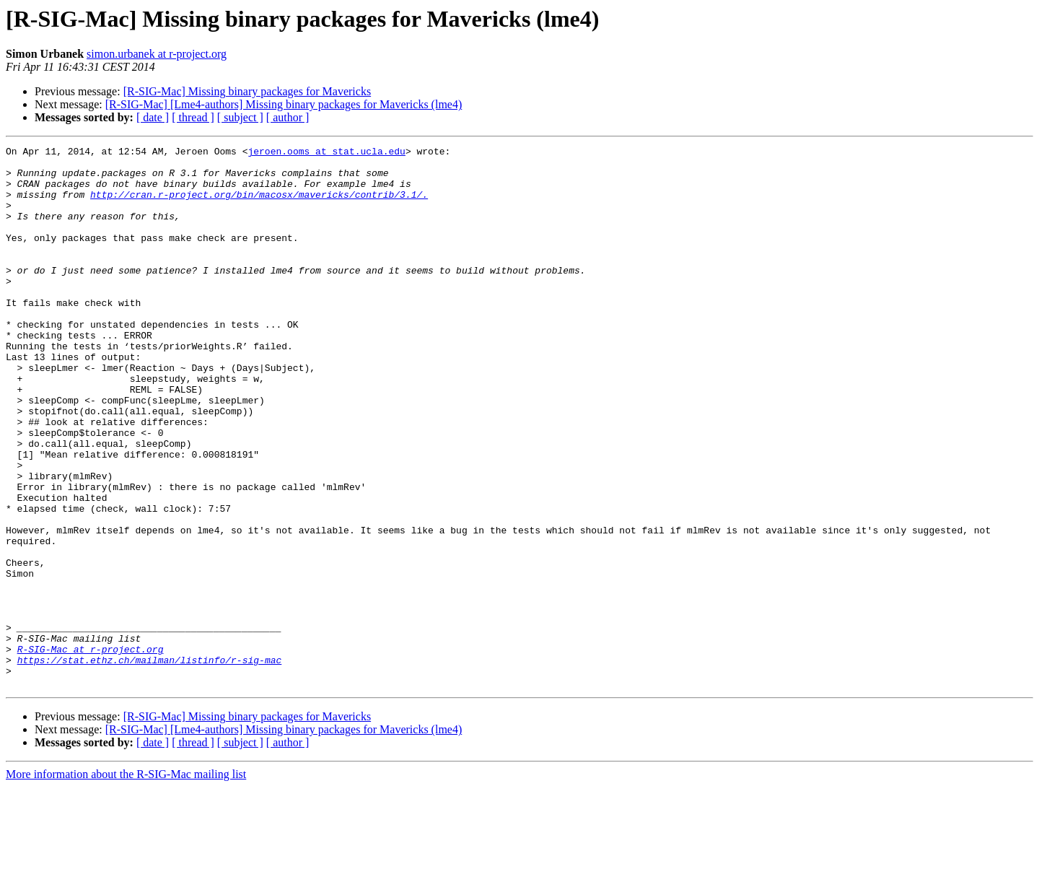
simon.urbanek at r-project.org (157, 54)
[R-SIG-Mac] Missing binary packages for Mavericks (247, 91)
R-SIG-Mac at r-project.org (90, 750)
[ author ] (288, 117)
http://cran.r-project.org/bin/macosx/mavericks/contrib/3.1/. (259, 204)
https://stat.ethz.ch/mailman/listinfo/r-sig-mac (149, 763)
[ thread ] (193, 117)
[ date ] (152, 117)
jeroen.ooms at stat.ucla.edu (326, 153)
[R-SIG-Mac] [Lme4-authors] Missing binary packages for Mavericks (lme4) (283, 104)
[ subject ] (240, 117)
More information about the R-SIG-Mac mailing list (126, 882)
